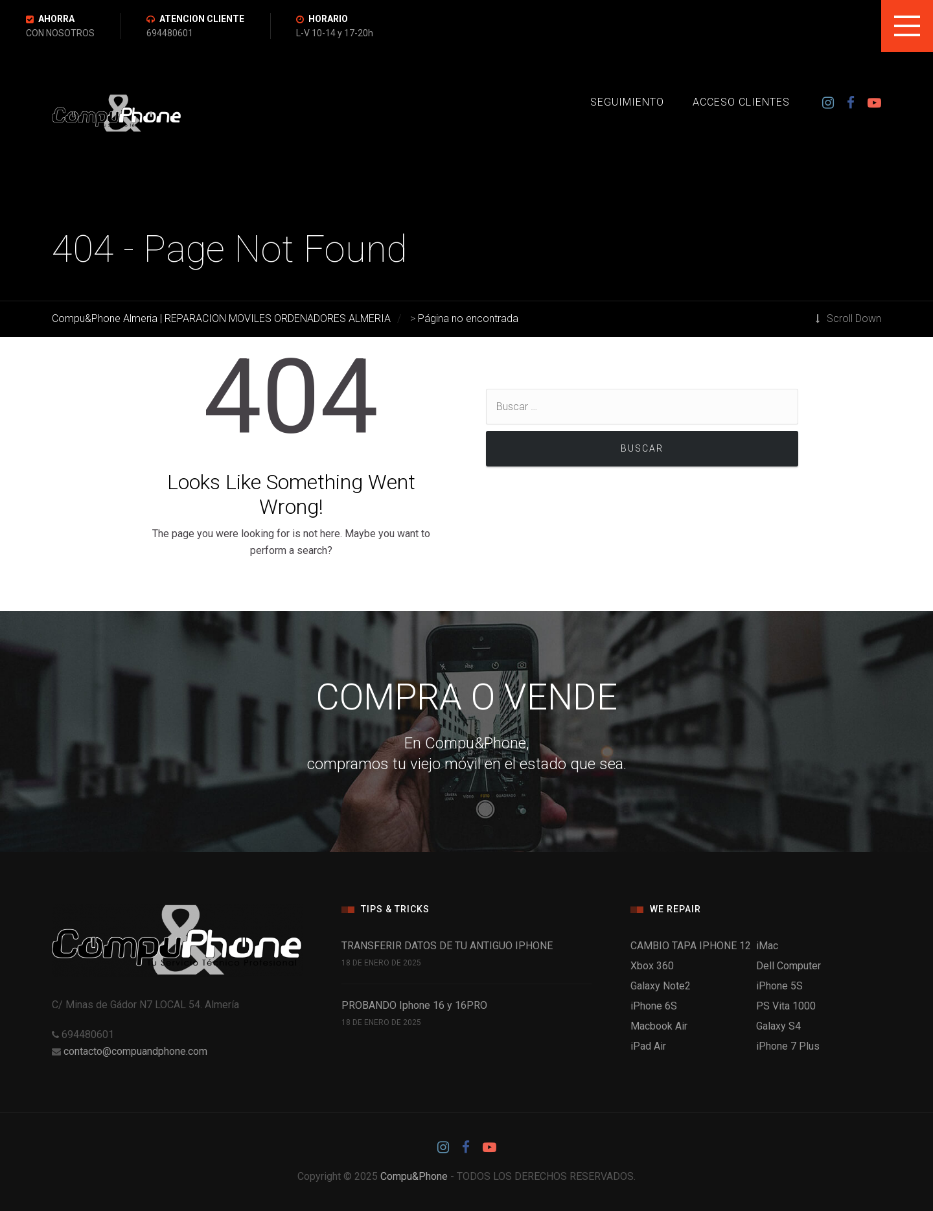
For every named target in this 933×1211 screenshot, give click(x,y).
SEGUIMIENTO (627, 102)
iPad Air (648, 1046)
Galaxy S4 (778, 1026)
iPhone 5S (779, 986)
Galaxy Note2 (660, 986)
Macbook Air (658, 1026)
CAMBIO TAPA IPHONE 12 (690, 946)
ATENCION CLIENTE (201, 19)
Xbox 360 (652, 966)
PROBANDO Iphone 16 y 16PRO (414, 1005)
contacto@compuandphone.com (135, 1051)
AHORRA (56, 19)
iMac (767, 946)
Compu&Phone (414, 1176)
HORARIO (328, 19)
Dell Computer (788, 966)
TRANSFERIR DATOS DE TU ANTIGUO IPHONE (447, 946)
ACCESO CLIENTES (741, 102)
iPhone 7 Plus (788, 1046)
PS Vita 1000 (786, 1006)
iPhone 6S (653, 1006)
